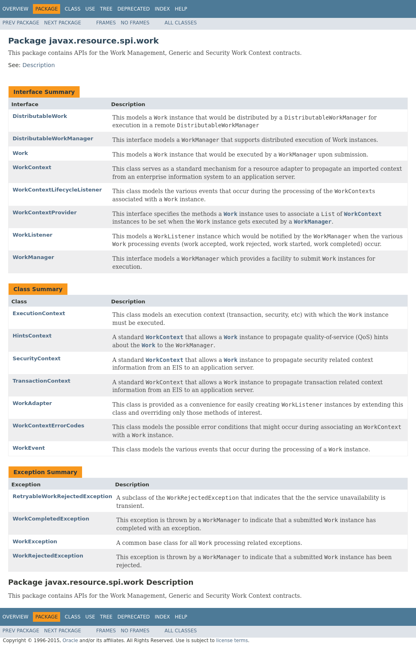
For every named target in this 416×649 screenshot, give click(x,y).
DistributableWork (40, 116)
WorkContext (32, 167)
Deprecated (133, 9)
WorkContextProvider (45, 212)
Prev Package (20, 23)
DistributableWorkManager (53, 138)
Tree (106, 9)
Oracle (70, 640)
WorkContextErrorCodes (48, 426)
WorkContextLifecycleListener (57, 190)
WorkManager (33, 257)
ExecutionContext (39, 313)
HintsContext (32, 336)
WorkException (35, 541)
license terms (232, 640)
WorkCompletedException (51, 519)
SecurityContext (37, 358)
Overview (15, 9)
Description (38, 65)
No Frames (135, 23)
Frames (106, 23)
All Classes (181, 23)
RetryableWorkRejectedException (62, 496)
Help (181, 9)
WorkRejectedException (48, 556)
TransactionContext (41, 381)
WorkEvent (29, 448)
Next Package (62, 23)
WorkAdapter (32, 403)
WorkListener (32, 235)
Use (90, 9)
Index (162, 9)
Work (20, 153)
